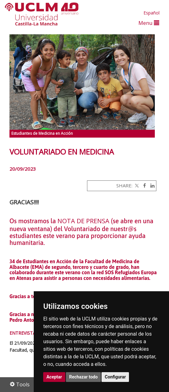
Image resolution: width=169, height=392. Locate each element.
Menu (148, 22)
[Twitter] (136, 185)
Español (151, 13)
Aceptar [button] (54, 376)
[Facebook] (143, 185)
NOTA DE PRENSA (83, 221)
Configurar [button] (115, 376)
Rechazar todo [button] (83, 376)
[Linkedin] (150, 185)
